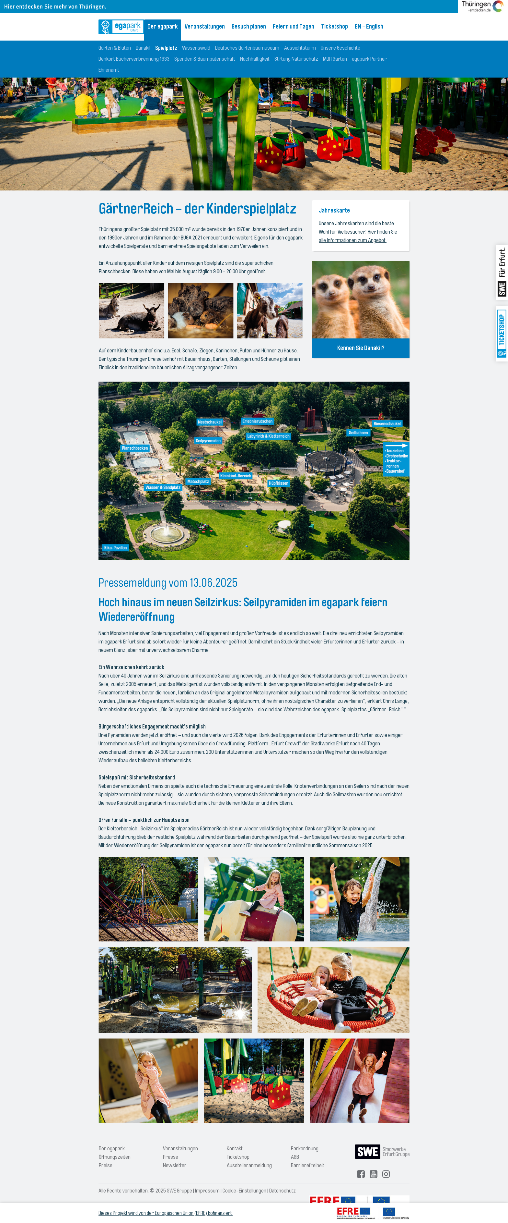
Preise (105, 1165)
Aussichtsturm (300, 48)
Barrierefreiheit (307, 1165)
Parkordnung (304, 1148)
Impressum (207, 1191)
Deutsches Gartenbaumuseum (247, 48)
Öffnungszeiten (115, 1157)
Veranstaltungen (205, 26)
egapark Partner (369, 59)
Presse (170, 1157)
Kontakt (235, 1148)
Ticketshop (334, 26)
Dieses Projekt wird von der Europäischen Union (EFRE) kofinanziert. (165, 1213)
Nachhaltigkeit (255, 59)
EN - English (369, 26)
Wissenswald (196, 48)
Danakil (143, 48)
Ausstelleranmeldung (249, 1165)
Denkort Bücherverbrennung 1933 (133, 59)
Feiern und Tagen (293, 26)
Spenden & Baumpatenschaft (204, 59)
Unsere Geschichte (340, 48)
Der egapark (162, 26)
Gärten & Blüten (114, 48)
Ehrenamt (108, 70)
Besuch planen (249, 26)
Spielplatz (166, 48)
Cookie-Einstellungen (244, 1191)
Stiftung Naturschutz (296, 59)
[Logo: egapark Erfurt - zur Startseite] (121, 27)
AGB (295, 1157)
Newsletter (175, 1165)
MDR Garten (335, 59)
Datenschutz (282, 1191)
